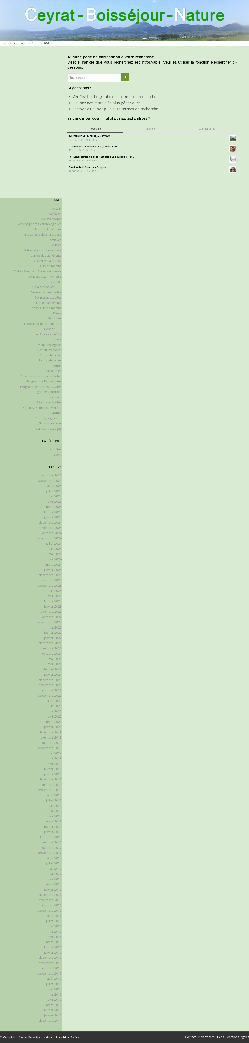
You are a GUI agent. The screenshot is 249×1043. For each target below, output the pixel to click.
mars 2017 (54, 884)
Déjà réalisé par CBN (47, 287)
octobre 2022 (52, 617)
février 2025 (53, 512)
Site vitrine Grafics (67, 1037)
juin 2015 (55, 989)
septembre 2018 (49, 790)
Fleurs (57, 313)
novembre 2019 (50, 737)
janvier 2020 (53, 727)
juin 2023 (55, 590)
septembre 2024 (49, 538)
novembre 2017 (50, 842)
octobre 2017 (52, 847)
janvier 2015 (53, 1015)
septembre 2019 (49, 748)
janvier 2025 (53, 517)
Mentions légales (50, 345)
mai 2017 (55, 874)
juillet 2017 (54, 863)
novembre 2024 (50, 528)
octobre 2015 (52, 968)
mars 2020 (54, 722)
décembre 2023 (50, 575)
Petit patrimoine (50, 355)
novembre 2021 (50, 648)
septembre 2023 (49, 585)
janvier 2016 (53, 952)
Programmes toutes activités (41, 386)
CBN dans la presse (48, 261)
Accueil (26, 43)
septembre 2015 (49, 973)
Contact (56, 282)
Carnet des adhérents (46, 255)
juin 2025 (55, 496)
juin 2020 (55, 706)
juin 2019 (55, 753)
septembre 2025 (49, 480)
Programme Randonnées (44, 381)
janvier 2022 (53, 638)
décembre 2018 (50, 779)
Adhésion (55, 213)
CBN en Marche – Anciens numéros (37, 271)
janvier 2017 (53, 889)
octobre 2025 (52, 475)
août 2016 (54, 915)
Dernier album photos (46, 292)
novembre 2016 (50, 900)
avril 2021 (55, 664)
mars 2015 (54, 1005)
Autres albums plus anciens (42, 250)
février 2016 (53, 947)
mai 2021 (55, 659)
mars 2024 (54, 564)
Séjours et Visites (49, 402)
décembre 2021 (50, 643)
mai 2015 (55, 994)
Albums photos (51, 219)
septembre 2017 (49, 853)
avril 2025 (55, 501)
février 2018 (53, 826)
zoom (58, 454)
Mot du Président (49, 350)
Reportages (53, 397)
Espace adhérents (49, 303)
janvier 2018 (53, 832)
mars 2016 (54, 942)
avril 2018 (55, 816)
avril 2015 (55, 999)
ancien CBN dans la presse (43, 234)
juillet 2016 (54, 921)
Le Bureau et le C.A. (48, 334)
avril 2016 (55, 936)
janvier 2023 (53, 606)
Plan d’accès (53, 371)
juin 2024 (55, 548)
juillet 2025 (54, 491)
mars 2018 (54, 821)
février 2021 (53, 669)
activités (56, 449)
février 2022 (53, 632)
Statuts (56, 413)
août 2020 (54, 701)
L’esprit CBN (53, 329)
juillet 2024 (54, 543)
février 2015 (53, 1010)
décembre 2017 (50, 837)
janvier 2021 (53, 674)
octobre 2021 (52, 653)
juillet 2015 (54, 984)
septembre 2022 (49, 622)
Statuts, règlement (48, 418)
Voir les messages (49, 428)
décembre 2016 (50, 895)
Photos (56, 365)
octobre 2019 (52, 743)
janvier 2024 (53, 569)
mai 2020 (55, 711)
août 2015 (54, 978)
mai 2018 (55, 811)
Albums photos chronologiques (40, 224)
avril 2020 (55, 716)
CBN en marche (51, 266)
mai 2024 (55, 554)
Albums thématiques (47, 229)
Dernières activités (48, 297)
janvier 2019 (53, 774)
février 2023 (53, 601)
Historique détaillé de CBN (43, 324)
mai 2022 (55, 627)
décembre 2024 (50, 522)
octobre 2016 (52, 905)
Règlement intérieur (47, 392)
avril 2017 (55, 879)
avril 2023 (55, 596)
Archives (56, 240)
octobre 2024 (52, 533)
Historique (54, 318)
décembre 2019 (50, 732)
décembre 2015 (50, 957)
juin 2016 (55, 926)
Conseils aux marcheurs (45, 276)
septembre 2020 (49, 695)
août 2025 (54, 486)
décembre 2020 (50, 680)
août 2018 (54, 795)
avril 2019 (55, 764)
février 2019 (53, 769)
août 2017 (54, 858)
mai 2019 (55, 758)
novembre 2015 (50, 963)
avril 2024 (55, 559)
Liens (58, 339)
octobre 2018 (52, 785)
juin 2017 (55, 868)
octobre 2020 (52, 690)
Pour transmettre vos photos (41, 376)
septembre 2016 (49, 910)
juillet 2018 (54, 800)
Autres (57, 245)
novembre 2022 (50, 611)
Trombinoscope (50, 423)
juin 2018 (55, 805)
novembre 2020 (50, 685)
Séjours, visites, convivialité (42, 407)
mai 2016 (55, 931)
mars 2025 (54, 507)
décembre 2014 (50, 1020)
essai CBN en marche (47, 308)
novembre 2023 (50, 580)
